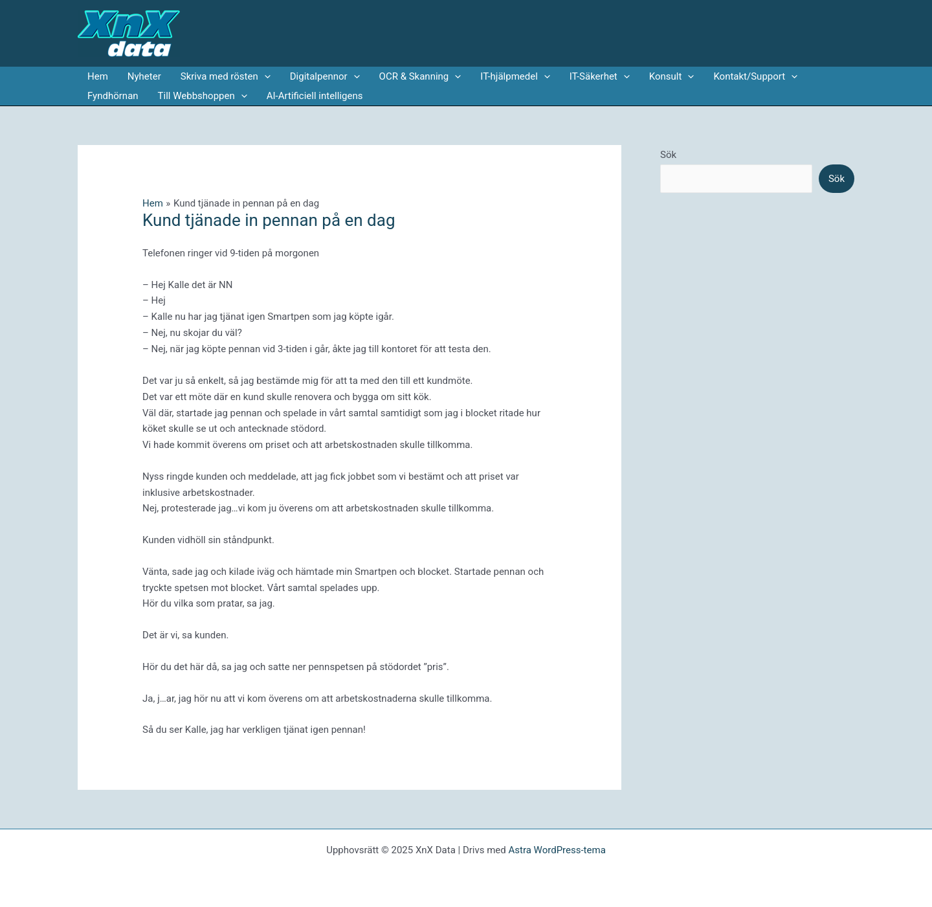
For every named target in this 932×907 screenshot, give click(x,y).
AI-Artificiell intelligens (315, 96)
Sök (668, 155)
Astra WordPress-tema (556, 850)
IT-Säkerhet (600, 76)
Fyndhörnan (113, 96)
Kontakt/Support (755, 76)
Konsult (671, 76)
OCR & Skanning (420, 76)
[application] (264, 76)
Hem (97, 76)
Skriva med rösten (226, 76)
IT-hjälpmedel (515, 76)
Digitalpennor (325, 76)
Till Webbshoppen (202, 96)
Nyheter (144, 76)
